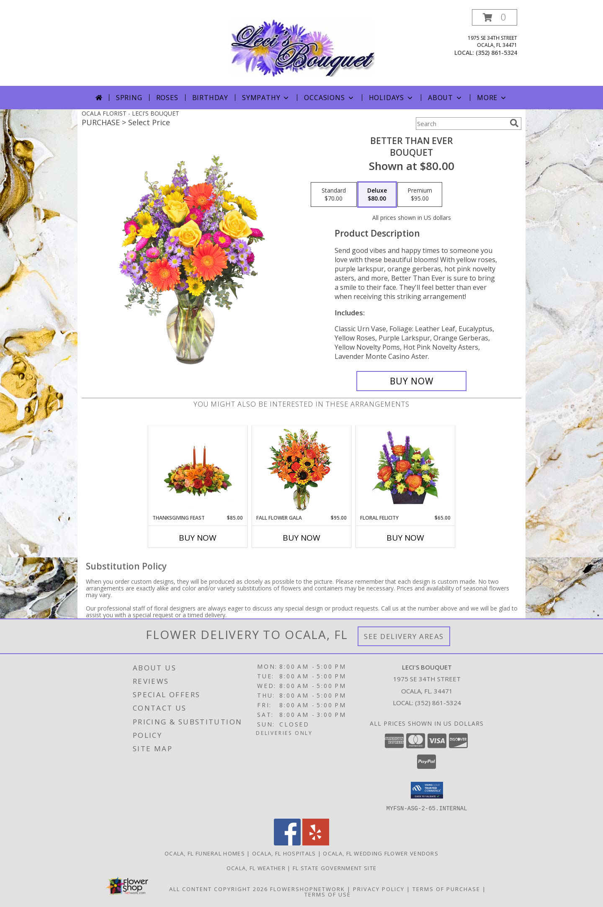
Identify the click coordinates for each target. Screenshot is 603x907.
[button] (494, 17)
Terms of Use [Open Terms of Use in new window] (327, 894)
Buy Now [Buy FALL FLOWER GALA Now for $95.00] (301, 537)
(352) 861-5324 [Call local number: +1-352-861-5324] (496, 53)
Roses (167, 97)
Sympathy (266, 97)
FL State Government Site (334, 867)
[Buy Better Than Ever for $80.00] (411, 381)
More (492, 97)
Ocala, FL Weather (256, 867)
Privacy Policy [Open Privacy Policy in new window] (379, 888)
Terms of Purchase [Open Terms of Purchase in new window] (446, 888)
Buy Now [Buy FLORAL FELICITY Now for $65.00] (405, 537)
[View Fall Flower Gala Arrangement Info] (302, 470)
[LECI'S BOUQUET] (302, 48)
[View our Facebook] (287, 843)
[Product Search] (461, 123)
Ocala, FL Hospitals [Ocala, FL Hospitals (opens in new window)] (284, 853)
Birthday (210, 97)
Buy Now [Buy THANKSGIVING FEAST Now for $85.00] (197, 537)
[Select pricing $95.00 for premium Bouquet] (420, 195)
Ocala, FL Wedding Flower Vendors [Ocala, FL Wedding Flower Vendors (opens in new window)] (380, 853)
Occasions (329, 97)
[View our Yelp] (315, 843)
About (445, 97)
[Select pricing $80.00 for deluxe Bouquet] (377, 195)
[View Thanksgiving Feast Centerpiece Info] (198, 470)
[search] (514, 123)
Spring (129, 97)
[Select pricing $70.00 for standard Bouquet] (333, 195)
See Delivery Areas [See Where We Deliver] (404, 636)
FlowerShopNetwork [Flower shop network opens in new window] (307, 888)
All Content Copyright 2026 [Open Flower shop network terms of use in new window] (218, 888)
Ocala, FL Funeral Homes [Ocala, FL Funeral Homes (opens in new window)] (205, 853)
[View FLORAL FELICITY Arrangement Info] (406, 470)
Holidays (391, 97)
